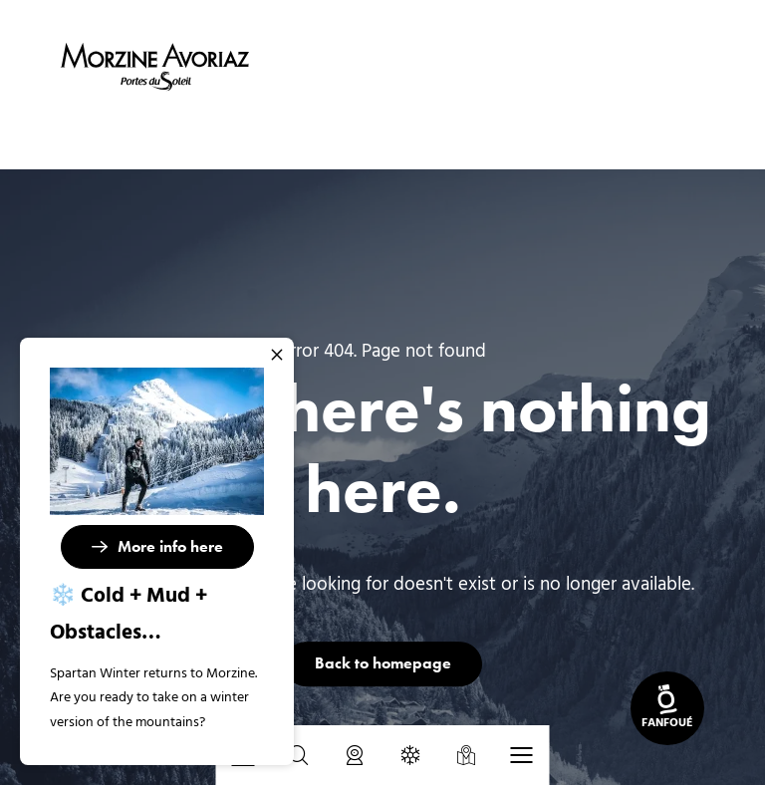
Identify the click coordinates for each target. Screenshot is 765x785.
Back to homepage (383, 663)
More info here (170, 546)
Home (279, 135)
